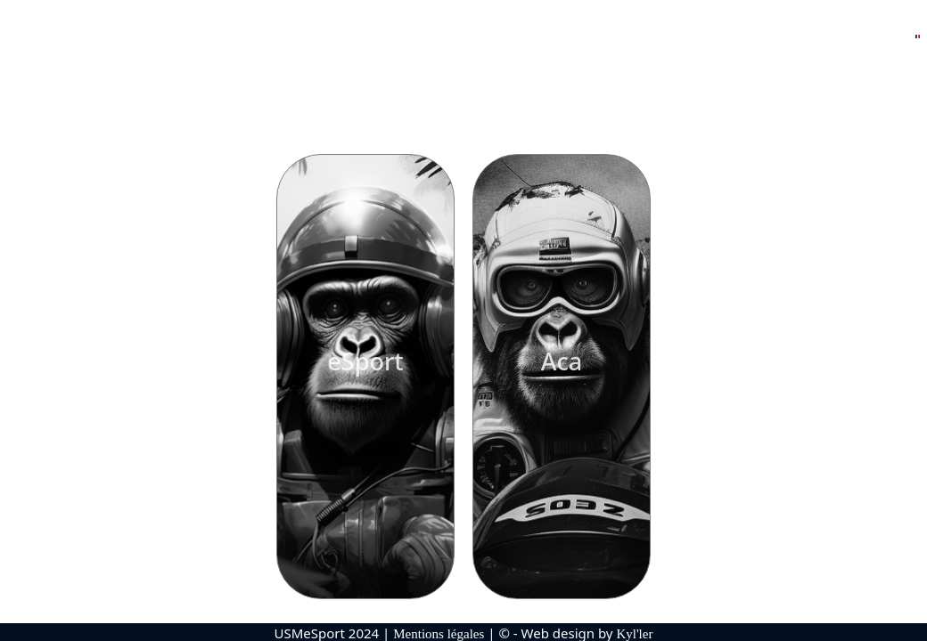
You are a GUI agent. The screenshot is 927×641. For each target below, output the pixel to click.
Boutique (741, 39)
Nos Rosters (205, 39)
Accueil (117, 39)
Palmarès (432, 39)
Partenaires (541, 39)
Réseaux (647, 39)
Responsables (316, 39)
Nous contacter (847, 39)
